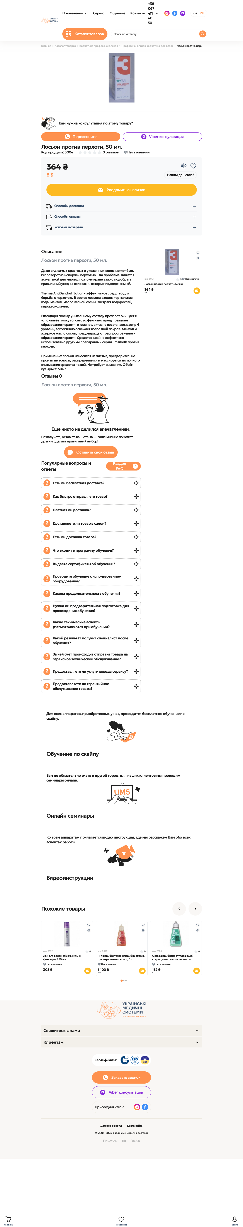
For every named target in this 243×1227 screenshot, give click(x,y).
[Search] (202, 33)
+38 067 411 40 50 (151, 13)
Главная (46, 45)
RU (202, 13)
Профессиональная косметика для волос (147, 45)
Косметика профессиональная (98, 45)
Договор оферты (111, 1125)
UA (195, 13)
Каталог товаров (65, 45)
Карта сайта (135, 1125)
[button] (122, 981)
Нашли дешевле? (180, 175)
